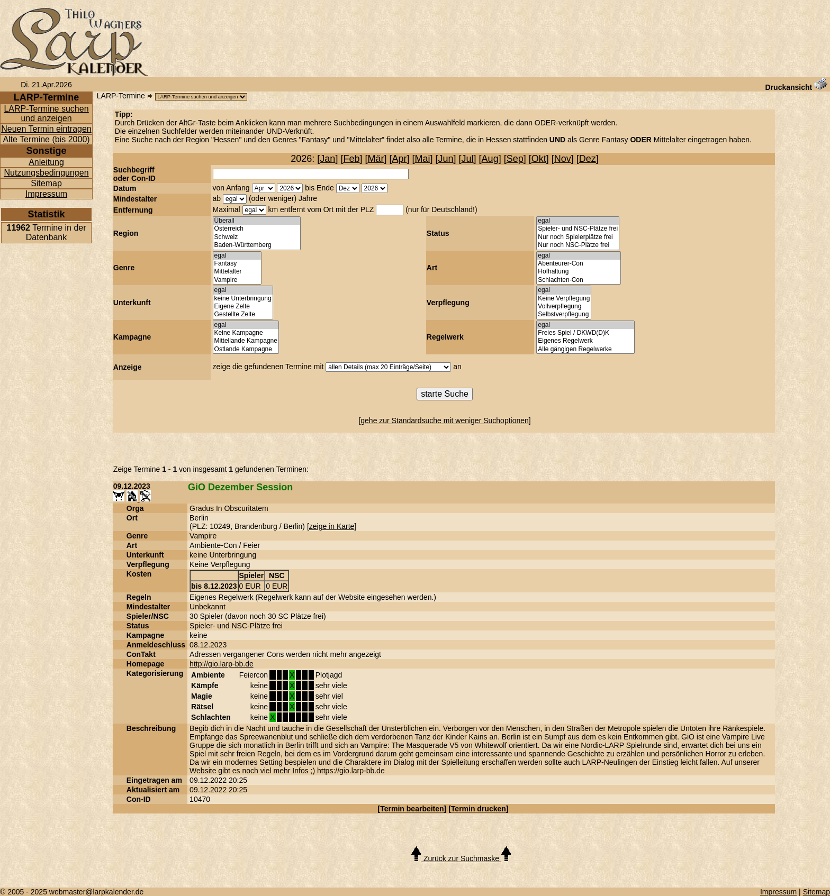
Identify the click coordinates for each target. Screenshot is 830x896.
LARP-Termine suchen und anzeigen (46, 113)
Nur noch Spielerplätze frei (578, 237)
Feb (351, 158)
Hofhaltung (578, 272)
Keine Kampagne (245, 333)
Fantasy (237, 264)
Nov (562, 158)
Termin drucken (478, 808)
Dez (587, 158)
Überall (256, 221)
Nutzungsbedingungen (46, 172)
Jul (468, 158)
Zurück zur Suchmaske (461, 858)
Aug (490, 158)
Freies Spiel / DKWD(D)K (585, 333)
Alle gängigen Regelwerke (585, 349)
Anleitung (46, 162)
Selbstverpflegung (564, 314)
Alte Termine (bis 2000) (46, 139)
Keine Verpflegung (564, 299)
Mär (375, 158)
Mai (422, 158)
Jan (327, 158)
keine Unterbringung (243, 299)
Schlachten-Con (578, 280)
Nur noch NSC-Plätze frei (578, 245)
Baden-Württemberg (256, 245)
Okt (538, 158)
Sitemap (46, 183)
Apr (399, 158)
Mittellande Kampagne (245, 341)
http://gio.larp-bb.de (222, 664)
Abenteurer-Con (578, 264)
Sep (515, 158)
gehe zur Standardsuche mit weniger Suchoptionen (444, 420)
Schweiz (256, 237)
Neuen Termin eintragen (46, 128)
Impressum (46, 193)
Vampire (237, 280)
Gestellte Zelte (243, 314)
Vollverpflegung (564, 306)
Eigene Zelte (243, 306)
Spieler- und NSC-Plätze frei (578, 229)
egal (578, 221)
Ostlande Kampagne (245, 349)
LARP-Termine (121, 96)
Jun (446, 158)
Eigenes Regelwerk (585, 341)
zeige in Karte (332, 526)
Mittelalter (237, 272)
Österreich (256, 229)
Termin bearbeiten (412, 808)
